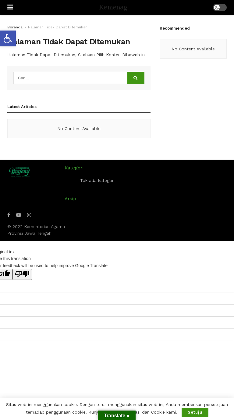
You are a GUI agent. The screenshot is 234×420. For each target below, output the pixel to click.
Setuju (195, 412)
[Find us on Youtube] (18, 215)
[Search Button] (135, 78)
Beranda (15, 27)
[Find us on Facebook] (8, 215)
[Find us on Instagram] (29, 215)
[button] (8, 38)
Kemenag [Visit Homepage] (113, 7)
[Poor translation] (22, 274)
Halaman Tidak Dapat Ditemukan (57, 27)
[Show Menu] (10, 7)
